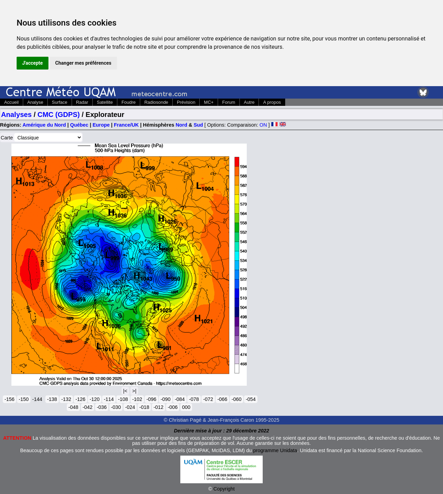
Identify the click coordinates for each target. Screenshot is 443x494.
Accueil (11, 102)
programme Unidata (275, 450)
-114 (109, 399)
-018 (144, 407)
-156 (9, 399)
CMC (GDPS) (58, 114)
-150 (24, 399)
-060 (237, 399)
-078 (194, 399)
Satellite (105, 102)
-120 (95, 399)
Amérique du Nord (44, 125)
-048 (74, 407)
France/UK (126, 125)
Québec (79, 125)
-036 (102, 407)
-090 (166, 399)
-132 (66, 399)
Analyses (16, 114)
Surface (59, 102)
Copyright (224, 489)
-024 (130, 407)
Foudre (128, 102)
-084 (180, 399)
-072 (208, 399)
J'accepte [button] (32, 63)
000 (186, 407)
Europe (101, 125)
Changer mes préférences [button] (83, 63)
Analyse (35, 102)
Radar (82, 102)
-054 (251, 399)
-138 (52, 399)
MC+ (209, 102)
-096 (151, 399)
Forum (228, 102)
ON (263, 125)
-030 (116, 407)
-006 (173, 407)
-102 (137, 399)
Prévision (186, 102)
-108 (123, 399)
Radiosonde (156, 102)
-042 (88, 407)
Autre (249, 102)
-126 (80, 399)
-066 (222, 399)
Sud (198, 125)
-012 (159, 407)
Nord (181, 125)
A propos (272, 102)
